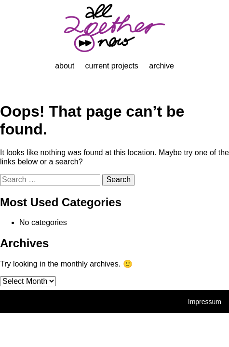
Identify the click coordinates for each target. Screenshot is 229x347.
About (64, 66)
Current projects (111, 66)
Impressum (204, 302)
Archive (161, 66)
